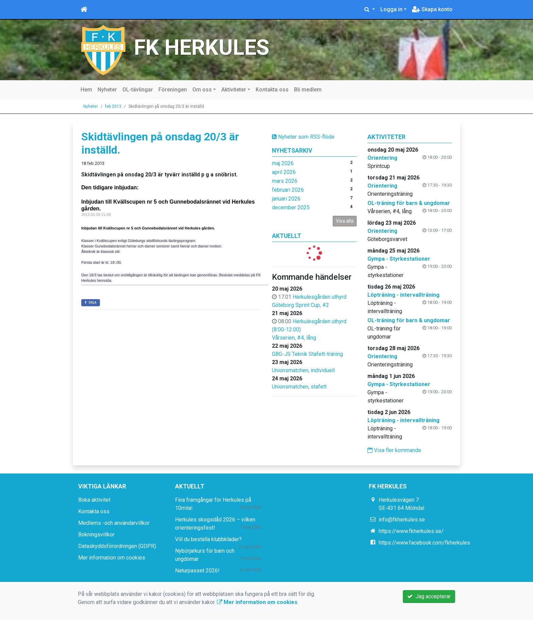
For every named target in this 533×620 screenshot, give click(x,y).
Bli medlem (308, 89)
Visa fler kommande (394, 450)
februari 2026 (288, 190)
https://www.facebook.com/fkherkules (424, 542)
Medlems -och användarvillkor (114, 523)
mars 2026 (284, 181)
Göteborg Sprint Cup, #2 (300, 305)
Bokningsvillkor (96, 534)
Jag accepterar (429, 596)
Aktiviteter (233, 89)
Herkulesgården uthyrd (319, 297)
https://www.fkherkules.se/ (411, 531)
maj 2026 (283, 163)
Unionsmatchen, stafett (299, 386)
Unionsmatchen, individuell (303, 370)
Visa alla (345, 221)
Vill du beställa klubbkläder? (208, 539)
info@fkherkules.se (402, 519)
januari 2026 (286, 198)
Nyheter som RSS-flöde (303, 137)
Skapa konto (432, 9)
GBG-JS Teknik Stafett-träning (307, 354)
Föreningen (172, 89)
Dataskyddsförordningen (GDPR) (117, 546)
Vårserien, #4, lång (294, 337)
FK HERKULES (201, 47)
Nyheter (107, 89)
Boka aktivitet (94, 500)
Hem (86, 89)
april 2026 (284, 172)
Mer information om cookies (111, 557)
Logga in (391, 9)
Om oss (202, 89)
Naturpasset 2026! (197, 570)
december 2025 (291, 207)
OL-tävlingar (137, 89)
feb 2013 (113, 106)
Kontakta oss (272, 89)
